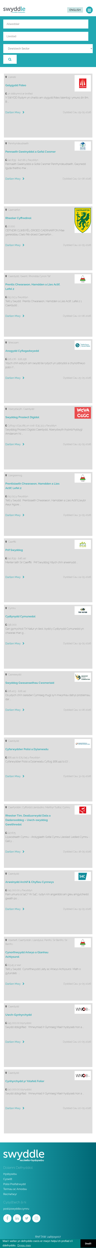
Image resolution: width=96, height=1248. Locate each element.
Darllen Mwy (14, 112)
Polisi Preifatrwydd (14, 1184)
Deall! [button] (88, 1243)
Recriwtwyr (10, 1194)
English (75, 9)
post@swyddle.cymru (16, 1208)
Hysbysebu (10, 1174)
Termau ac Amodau (15, 1189)
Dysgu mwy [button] (24, 1245)
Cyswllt (7, 1179)
